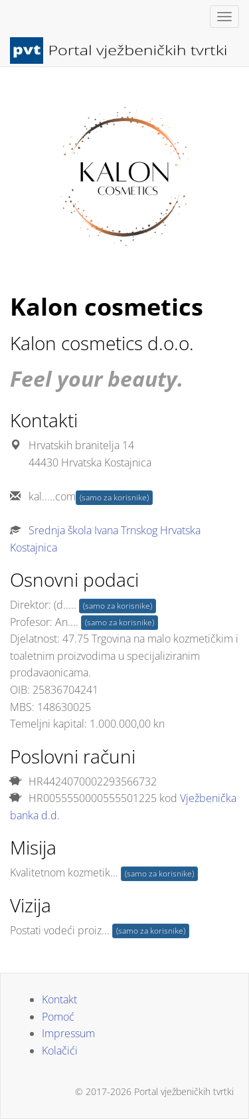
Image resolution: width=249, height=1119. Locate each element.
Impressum (68, 1033)
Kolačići (60, 1050)
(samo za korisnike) (114, 497)
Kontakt (59, 999)
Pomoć (58, 1016)
